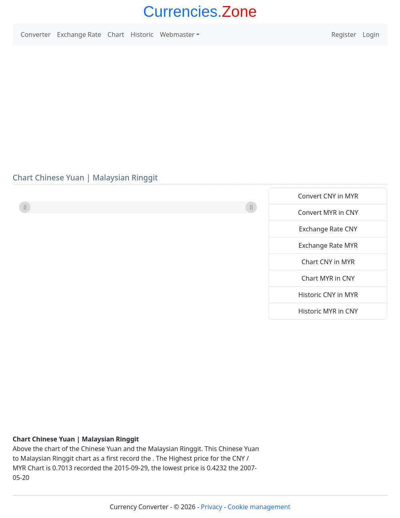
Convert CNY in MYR (328, 196)
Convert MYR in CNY (328, 212)
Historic (142, 34)
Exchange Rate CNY (328, 229)
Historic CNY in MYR (328, 294)
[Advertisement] (200, 108)
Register (344, 34)
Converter (36, 34)
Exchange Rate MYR (328, 245)
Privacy (211, 506)
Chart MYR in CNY (328, 278)
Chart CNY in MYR (328, 261)
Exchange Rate (79, 34)
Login (371, 34)
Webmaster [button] (177, 34)
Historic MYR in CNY (328, 311)
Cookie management (258, 506)
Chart (116, 34)
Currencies (180, 11)
